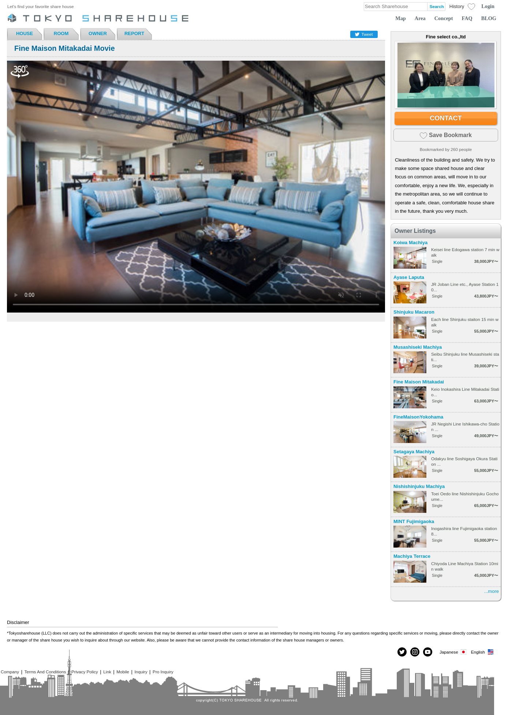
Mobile (122, 671)
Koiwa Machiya (410, 242)
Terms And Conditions (45, 671)
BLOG (488, 18)
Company (10, 671)
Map (400, 18)
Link (107, 671)
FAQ (467, 18)
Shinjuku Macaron (413, 312)
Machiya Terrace (411, 556)
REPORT (134, 33)
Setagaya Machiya (413, 451)
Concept (443, 18)
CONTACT (446, 118)
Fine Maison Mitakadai (418, 382)
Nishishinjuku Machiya (419, 486)
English (482, 652)
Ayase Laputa (408, 277)
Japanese (453, 652)
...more (491, 591)
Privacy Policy (84, 671)
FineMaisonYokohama (418, 417)
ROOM (61, 33)
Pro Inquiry (163, 671)
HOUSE (24, 33)
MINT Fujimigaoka (413, 521)
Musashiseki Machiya (417, 347)
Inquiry (140, 671)
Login (487, 6)
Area (420, 18)
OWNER (98, 33)
